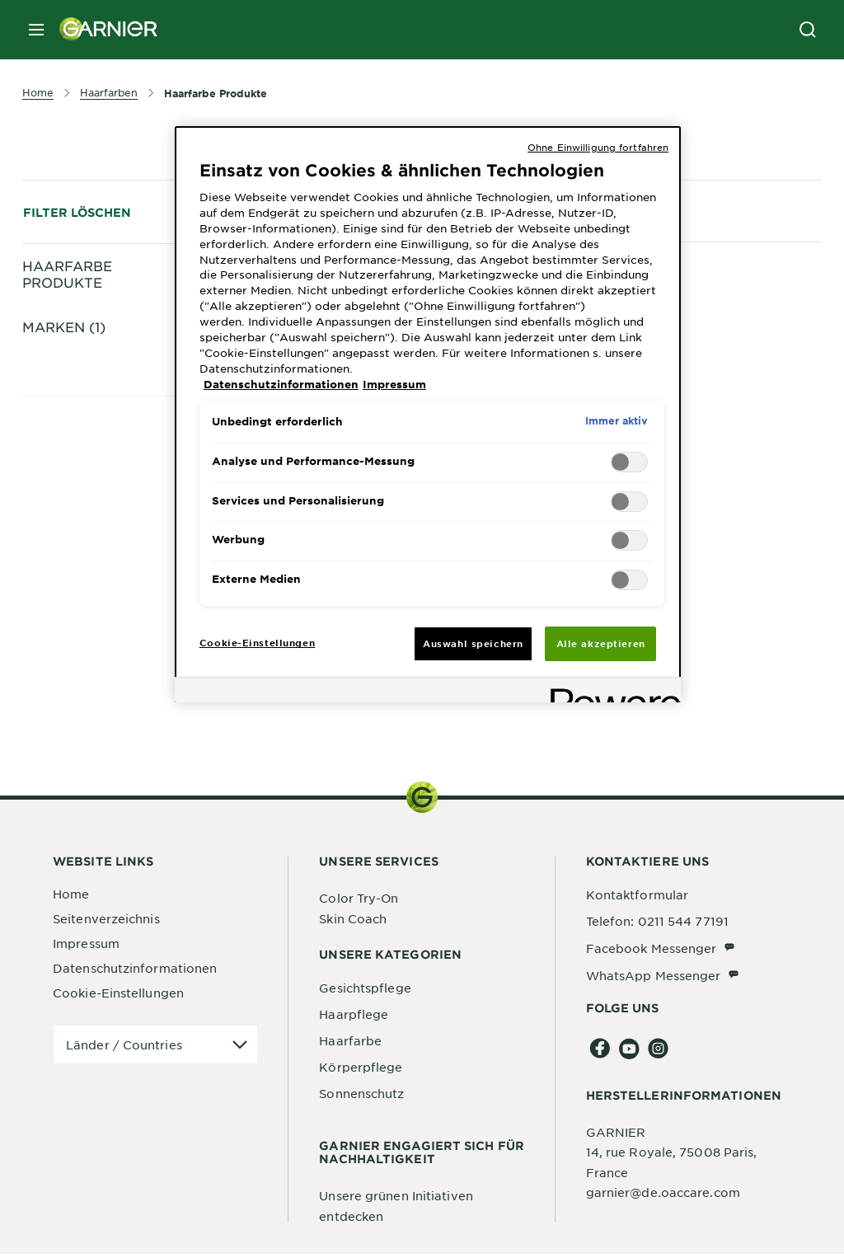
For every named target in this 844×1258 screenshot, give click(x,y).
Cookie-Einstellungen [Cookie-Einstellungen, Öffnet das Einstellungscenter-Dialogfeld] (257, 642)
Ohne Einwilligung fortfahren (598, 147)
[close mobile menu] (36, 30)
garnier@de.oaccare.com (663, 1196)
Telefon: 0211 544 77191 (657, 925)
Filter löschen (77, 212)
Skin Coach (353, 921)
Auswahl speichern (473, 643)
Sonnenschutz (361, 1097)
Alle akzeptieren (600, 643)
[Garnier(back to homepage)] (102, 29)
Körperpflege (360, 1070)
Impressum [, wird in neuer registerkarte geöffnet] (394, 384)
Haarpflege (353, 1018)
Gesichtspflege (364, 991)
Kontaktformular (637, 898)
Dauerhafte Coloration (131, 344)
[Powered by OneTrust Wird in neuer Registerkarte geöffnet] (610, 692)
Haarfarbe (350, 1044)
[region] (428, 414)
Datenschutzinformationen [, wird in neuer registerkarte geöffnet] (281, 384)
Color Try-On (358, 901)
